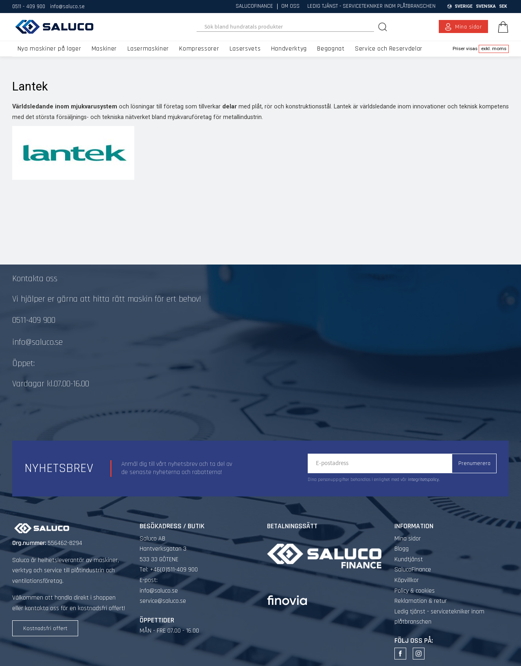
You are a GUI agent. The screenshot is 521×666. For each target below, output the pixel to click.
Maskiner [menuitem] (104, 48)
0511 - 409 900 (28, 6)
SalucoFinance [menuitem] (254, 6)
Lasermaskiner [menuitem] (148, 48)
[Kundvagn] (501, 27)
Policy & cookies (414, 591)
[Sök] (383, 26)
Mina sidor (407, 538)
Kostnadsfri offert (45, 628)
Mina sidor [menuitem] (468, 27)
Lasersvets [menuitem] (245, 48)
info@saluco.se (67, 6)
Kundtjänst (408, 559)
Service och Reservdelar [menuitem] (388, 48)
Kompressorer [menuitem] (199, 48)
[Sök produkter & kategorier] (285, 27)
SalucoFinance (412, 569)
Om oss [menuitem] (290, 6)
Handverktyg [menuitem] (289, 48)
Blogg (401, 549)
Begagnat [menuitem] (330, 48)
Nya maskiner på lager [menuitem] (49, 48)
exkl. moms (493, 48)
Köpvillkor (406, 580)
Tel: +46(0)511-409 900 (169, 569)
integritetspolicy (423, 480)
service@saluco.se (163, 601)
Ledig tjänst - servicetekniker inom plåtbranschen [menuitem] (371, 6)
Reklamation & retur (420, 601)
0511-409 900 (33, 320)
